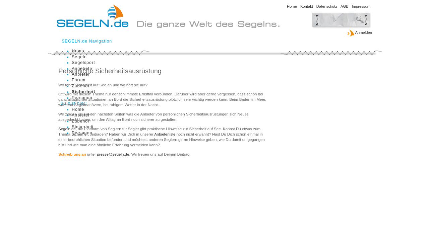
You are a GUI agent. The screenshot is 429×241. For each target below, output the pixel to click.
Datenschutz (326, 6)
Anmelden (359, 33)
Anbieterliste (164, 134)
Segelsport (83, 62)
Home (292, 6)
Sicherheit (79, 134)
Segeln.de (67, 129)
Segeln (79, 57)
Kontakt (306, 6)
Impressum (361, 6)
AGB (345, 6)
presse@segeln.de (113, 154)
